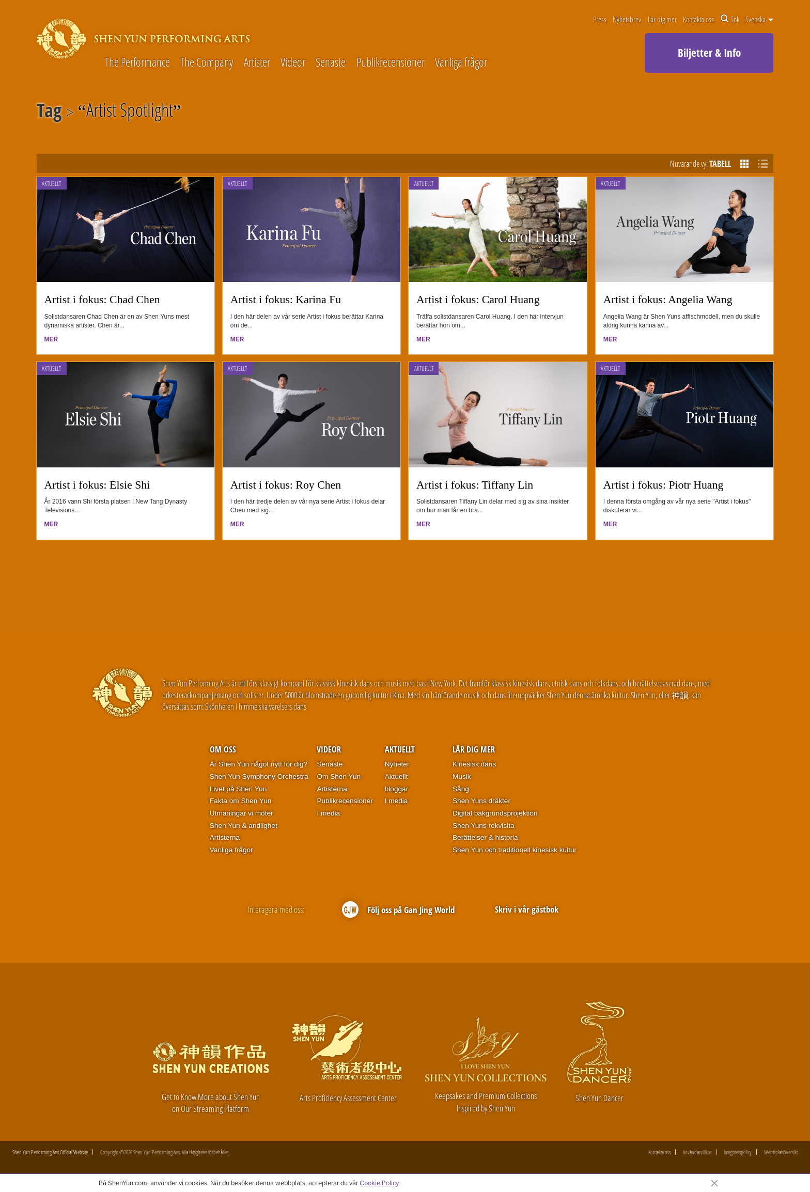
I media (328, 813)
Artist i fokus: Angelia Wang (668, 299)
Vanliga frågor (461, 62)
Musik (462, 776)
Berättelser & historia (485, 837)
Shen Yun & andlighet (243, 825)
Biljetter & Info (709, 52)
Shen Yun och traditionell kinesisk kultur (515, 850)
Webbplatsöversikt (781, 1152)
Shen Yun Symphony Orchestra (259, 776)
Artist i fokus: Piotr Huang (663, 485)
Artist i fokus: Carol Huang (478, 299)
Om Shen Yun (339, 776)
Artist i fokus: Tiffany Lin (474, 485)
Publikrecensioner (390, 62)
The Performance (137, 62)
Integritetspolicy (738, 1152)
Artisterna (225, 837)
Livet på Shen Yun (238, 789)
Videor (293, 62)
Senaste (331, 62)
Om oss (223, 749)
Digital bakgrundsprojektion (495, 813)
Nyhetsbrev (627, 19)
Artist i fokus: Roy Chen (285, 485)
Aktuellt (51, 183)
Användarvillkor (697, 1152)
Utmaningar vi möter (241, 813)
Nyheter (397, 764)
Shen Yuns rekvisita (484, 825)
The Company (206, 62)
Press (599, 19)
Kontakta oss (698, 19)
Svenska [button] (759, 19)
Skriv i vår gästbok (526, 909)
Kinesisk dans (474, 764)
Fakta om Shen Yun (241, 801)
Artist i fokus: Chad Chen (102, 299)
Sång (461, 789)
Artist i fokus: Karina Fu (285, 299)
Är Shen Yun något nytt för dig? (258, 764)
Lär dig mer (662, 19)
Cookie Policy (379, 1182)
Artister (257, 62)
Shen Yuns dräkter (481, 801)
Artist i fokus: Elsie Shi (97, 485)
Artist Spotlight (129, 112)
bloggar (397, 789)
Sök (730, 19)
